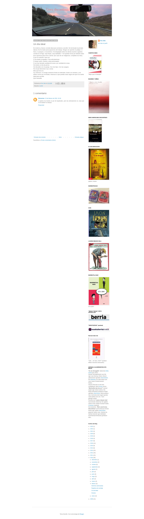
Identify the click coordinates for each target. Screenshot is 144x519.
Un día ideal (94, 490)
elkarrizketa (97, 393)
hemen (101, 386)
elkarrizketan (104, 378)
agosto (94, 469)
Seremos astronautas (97, 486)
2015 (91, 445)
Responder (41, 105)
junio (93, 474)
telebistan (93, 379)
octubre (94, 464)
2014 (91, 448)
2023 (91, 426)
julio (93, 471)
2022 (91, 429)
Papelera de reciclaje (97, 488)
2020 (91, 433)
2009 (91, 499)
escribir (41, 85)
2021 (91, 431)
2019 (91, 436)
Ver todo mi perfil (102, 43)
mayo (93, 476)
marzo (94, 481)
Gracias (93, 493)
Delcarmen (41, 98)
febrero (94, 483)
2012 (91, 453)
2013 (91, 450)
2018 (91, 438)
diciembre (94, 459)
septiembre (95, 467)
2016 (91, 443)
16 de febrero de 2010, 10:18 (53, 98)
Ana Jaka (103, 40)
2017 (91, 441)
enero (93, 496)
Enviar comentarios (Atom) (48, 140)
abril (93, 479)
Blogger (82, 514)
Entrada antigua (79, 137)
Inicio (60, 137)
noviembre (95, 462)
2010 (91, 457)
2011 (91, 455)
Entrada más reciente (40, 137)
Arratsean (91, 405)
